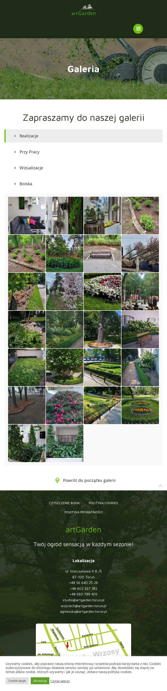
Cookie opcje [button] (17, 681)
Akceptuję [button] (40, 681)
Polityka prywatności (84, 512)
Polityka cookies (103, 503)
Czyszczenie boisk (64, 503)
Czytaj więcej (60, 681)
